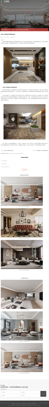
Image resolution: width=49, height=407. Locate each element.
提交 (43, 393)
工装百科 (13, 29)
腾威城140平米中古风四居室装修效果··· (24, 238)
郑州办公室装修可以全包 (8, 150)
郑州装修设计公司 (6, 29)
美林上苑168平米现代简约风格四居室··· (24, 206)
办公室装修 (6, 41)
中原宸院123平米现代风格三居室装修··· (24, 341)
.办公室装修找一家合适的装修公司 (41, 150)
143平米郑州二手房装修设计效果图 (24, 309)
